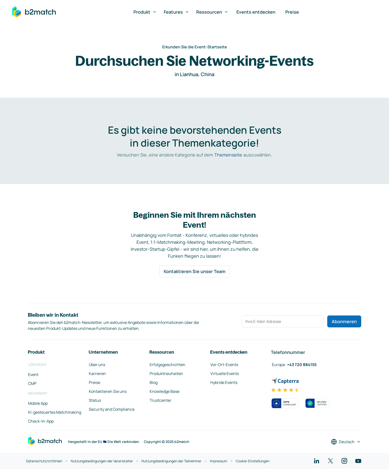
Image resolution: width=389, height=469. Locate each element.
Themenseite (228, 155)
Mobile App (38, 403)
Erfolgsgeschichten (167, 364)
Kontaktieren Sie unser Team (195, 271)
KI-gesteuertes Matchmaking (54, 412)
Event (33, 374)
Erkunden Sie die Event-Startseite (194, 47)
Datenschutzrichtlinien (44, 461)
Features (176, 12)
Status (95, 400)
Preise (292, 12)
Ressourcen (212, 12)
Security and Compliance (111, 409)
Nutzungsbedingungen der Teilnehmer (171, 461)
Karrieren (97, 373)
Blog (154, 382)
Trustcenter (160, 400)
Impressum (218, 461)
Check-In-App (41, 421)
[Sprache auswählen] (346, 441)
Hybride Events (223, 382)
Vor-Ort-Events (224, 364)
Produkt (145, 12)
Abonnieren (344, 321)
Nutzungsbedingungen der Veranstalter (102, 461)
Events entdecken (255, 12)
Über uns (97, 364)
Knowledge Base (164, 391)
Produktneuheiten (166, 373)
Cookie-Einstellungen (252, 461)
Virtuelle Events (224, 373)
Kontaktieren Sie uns (108, 391)
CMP (32, 383)
